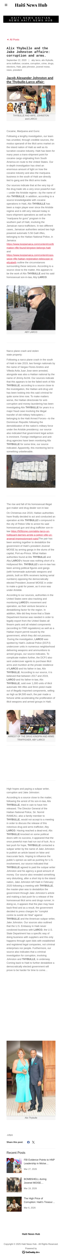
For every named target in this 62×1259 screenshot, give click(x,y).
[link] (31, 4)
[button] (6, 5)
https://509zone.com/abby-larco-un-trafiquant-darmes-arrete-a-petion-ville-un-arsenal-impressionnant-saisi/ (29, 535)
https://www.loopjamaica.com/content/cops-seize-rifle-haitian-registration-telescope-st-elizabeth (30, 259)
